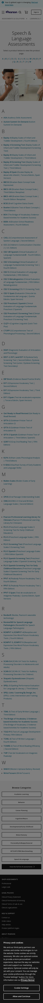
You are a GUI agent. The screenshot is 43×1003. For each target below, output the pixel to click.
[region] (21, 970)
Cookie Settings (21, 988)
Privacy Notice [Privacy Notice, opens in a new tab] (27, 980)
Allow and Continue (21, 996)
